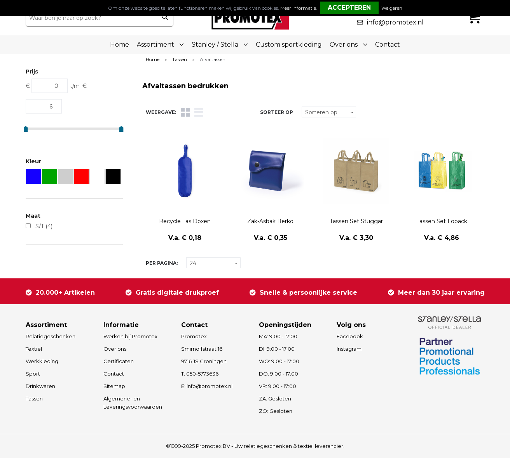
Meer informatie (298, 8)
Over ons (114, 349)
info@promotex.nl (395, 22)
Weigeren (391, 8)
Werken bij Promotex (130, 336)
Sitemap (114, 386)
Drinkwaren (40, 386)
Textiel (34, 349)
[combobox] (91, 17)
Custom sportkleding (289, 44)
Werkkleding (42, 361)
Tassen (179, 59)
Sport (33, 374)
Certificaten (118, 361)
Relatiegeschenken (50, 336)
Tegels (185, 112)
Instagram (349, 349)
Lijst (198, 112)
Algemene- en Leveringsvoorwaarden (132, 402)
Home (119, 44)
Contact (387, 44)
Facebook (350, 336)
